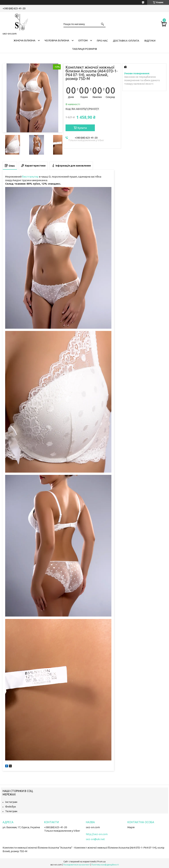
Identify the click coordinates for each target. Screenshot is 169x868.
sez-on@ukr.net (95, 839)
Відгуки (149, 40)
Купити (82, 127)
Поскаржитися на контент (76, 865)
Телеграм (11, 811)
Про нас (102, 40)
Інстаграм (11, 801)
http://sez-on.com (97, 834)
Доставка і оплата (126, 40)
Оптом (83, 40)
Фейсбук (10, 806)
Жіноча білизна (24, 40)
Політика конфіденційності (105, 865)
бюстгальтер (30, 176)
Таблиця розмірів (84, 48)
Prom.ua (101, 861)
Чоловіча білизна (56, 40)
